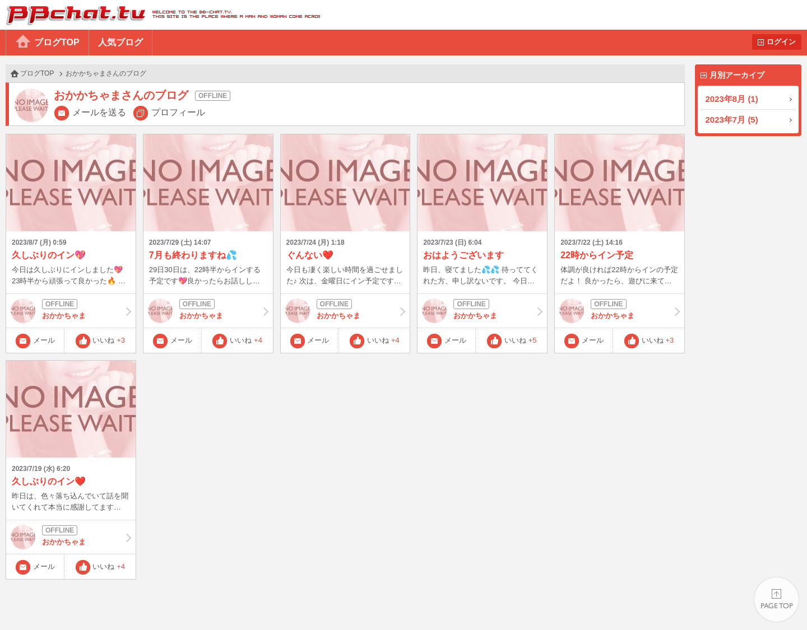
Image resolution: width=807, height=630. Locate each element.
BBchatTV (160, 15)
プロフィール (178, 112)
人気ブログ (120, 42)
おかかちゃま (71, 310)
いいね (108, 340)
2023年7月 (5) (732, 119)
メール (44, 340)
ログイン (781, 42)
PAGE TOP (776, 599)
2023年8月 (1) (732, 99)
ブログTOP (57, 42)
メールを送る (99, 112)
